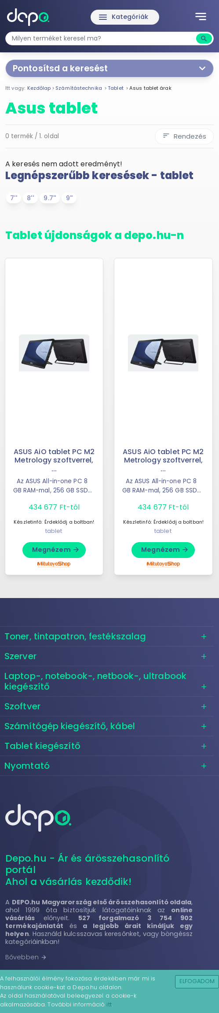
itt (108, 1004)
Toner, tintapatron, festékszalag (75, 636)
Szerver (20, 656)
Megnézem (56, 549)
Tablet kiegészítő (42, 746)
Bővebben (26, 957)
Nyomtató (27, 766)
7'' (13, 198)
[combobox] (102, 38)
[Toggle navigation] (201, 17)
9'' (69, 198)
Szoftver (22, 706)
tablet (53, 531)
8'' (30, 198)
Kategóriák (123, 17)
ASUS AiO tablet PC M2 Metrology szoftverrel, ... (54, 460)
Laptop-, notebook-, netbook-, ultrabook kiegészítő (95, 681)
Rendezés (184, 136)
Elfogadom (197, 981)
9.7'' (50, 198)
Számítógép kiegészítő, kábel (69, 726)
